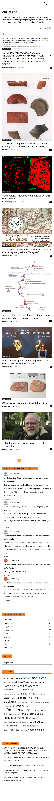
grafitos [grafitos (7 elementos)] (46, 702)
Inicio (4, 8)
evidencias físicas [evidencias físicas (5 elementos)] (23, 702)
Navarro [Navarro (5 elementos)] (39, 726)
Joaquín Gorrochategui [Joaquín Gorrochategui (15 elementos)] (17, 717)
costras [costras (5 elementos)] (17, 690)
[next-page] (34, 460)
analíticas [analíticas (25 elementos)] (39, 678)
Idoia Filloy (6, 149)
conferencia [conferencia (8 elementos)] (9, 689)
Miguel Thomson (8, 406)
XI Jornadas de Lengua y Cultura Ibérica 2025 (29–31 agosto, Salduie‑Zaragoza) (26, 251)
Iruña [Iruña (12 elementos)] (25, 714)
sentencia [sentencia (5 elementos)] (24, 730)
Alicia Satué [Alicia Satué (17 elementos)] (23, 678)
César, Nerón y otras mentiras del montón (24, 403)
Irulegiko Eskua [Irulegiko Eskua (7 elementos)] (15, 714)
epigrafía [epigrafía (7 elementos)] (42, 694)
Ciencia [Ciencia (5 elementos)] (41, 682)
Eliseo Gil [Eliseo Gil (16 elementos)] (25, 693)
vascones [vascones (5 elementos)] (6, 734)
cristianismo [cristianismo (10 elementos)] (27, 689)
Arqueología (6, 49)
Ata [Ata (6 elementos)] (5, 682)
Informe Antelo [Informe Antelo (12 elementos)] (20, 706)
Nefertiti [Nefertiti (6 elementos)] (6, 730)
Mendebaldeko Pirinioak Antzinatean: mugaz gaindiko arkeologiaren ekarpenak (26, 317)
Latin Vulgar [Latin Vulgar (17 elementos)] (37, 721)
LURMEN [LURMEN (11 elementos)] (14, 725)
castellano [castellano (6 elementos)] (34, 682)
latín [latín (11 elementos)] (6, 725)
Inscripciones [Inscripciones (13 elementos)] (39, 710)
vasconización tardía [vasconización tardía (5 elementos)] (17, 734)
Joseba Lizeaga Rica (9, 67)
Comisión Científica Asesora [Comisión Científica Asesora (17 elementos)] (21, 686)
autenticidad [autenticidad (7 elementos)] (12, 682)
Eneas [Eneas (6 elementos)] (35, 694)
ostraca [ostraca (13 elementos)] (15, 729)
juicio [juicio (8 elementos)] (34, 718)
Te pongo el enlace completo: (15, 571)
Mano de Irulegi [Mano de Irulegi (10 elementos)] (28, 725)
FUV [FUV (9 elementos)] (31, 702)
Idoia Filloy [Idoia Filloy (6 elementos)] (7, 706)
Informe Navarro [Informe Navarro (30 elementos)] (17, 710)
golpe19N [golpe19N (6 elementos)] (38, 702)
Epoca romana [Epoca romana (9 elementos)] (10, 698)
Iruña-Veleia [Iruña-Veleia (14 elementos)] (36, 714)
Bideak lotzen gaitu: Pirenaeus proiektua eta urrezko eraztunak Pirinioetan (25, 362)
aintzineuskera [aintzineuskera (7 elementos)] (9, 678)
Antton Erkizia (7, 255)
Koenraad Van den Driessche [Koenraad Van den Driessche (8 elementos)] (16, 722)
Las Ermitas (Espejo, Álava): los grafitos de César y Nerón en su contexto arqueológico (25, 145)
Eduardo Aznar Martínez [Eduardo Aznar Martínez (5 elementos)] (11, 694)
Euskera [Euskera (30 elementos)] (10, 701)
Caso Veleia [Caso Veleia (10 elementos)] (23, 682)
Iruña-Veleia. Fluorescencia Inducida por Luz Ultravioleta (24, 765)
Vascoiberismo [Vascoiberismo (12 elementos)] (36, 729)
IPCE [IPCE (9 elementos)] (6, 714)
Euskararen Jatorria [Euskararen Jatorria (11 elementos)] (28, 697)
